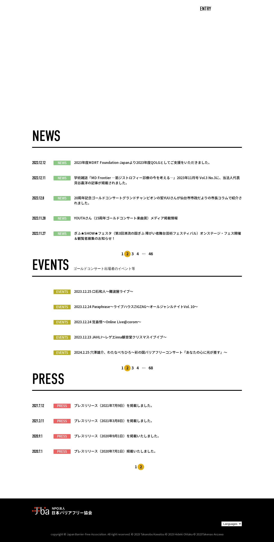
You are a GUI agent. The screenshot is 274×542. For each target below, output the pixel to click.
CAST (72, 9)
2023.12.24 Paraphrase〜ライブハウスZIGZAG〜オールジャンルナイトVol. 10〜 (136, 306)
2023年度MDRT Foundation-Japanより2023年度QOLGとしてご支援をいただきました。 (142, 162)
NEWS (62, 163)
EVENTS (62, 292)
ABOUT (95, 9)
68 (151, 367)
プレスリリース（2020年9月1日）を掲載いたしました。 (117, 435)
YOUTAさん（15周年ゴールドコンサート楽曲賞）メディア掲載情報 (126, 217)
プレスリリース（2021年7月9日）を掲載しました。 (114, 405)
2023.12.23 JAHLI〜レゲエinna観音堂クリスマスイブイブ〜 (120, 337)
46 (151, 253)
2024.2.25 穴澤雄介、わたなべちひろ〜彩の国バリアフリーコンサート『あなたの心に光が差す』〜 (150, 352)
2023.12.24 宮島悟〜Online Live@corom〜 (107, 321)
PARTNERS (162, 9)
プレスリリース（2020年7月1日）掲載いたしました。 (115, 451)
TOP (50, 9)
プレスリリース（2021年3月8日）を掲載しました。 (114, 420)
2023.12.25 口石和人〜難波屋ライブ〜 (103, 291)
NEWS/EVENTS (127, 9)
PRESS (62, 406)
